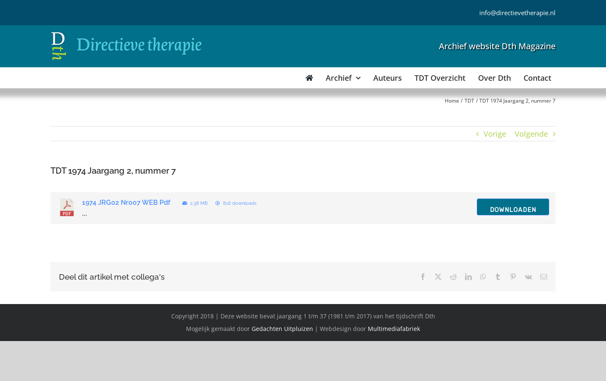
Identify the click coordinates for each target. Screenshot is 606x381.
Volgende (531, 134)
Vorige (495, 134)
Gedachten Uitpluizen (282, 329)
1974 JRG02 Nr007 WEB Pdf (126, 202)
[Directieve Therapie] (126, 33)
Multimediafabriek (394, 329)
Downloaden (513, 210)
